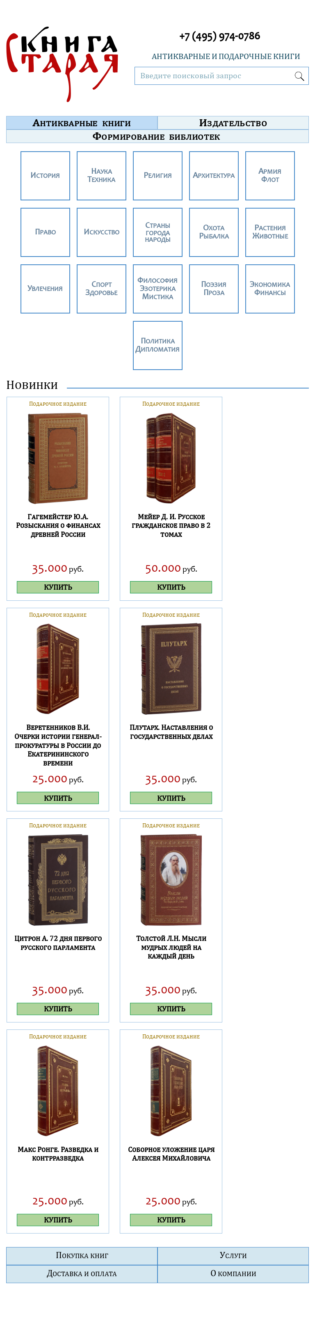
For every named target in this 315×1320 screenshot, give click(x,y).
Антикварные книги (82, 122)
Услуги (233, 1255)
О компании (233, 1273)
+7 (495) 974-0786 (219, 37)
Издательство (233, 122)
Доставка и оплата (82, 1273)
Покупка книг (82, 1255)
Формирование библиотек (156, 136)
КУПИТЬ (58, 587)
